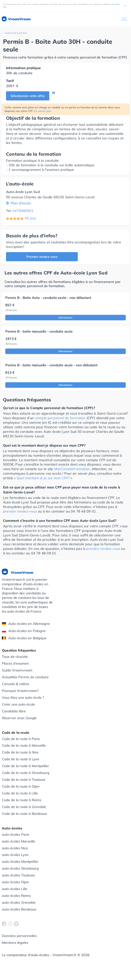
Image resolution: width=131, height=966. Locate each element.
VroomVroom (16, 19)
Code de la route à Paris (21, 739)
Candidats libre (14, 711)
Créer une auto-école (18, 704)
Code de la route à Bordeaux (24, 813)
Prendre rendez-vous (41, 257)
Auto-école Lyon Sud (16, 32)
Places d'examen (15, 663)
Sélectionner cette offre (28, 96)
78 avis (30, 218)
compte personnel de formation (60, 418)
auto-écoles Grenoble (18, 902)
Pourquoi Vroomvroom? (20, 691)
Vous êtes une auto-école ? (23, 697)
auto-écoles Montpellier (20, 861)
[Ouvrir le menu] (124, 19)
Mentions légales (15, 942)
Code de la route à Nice (20, 752)
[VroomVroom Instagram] (10, 923)
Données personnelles (19, 936)
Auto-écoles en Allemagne (26, 623)
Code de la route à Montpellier (25, 766)
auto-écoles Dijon (15, 882)
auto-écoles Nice (15, 848)
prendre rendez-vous (20, 511)
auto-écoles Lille (14, 889)
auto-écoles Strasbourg (20, 868)
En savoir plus (42, 111)
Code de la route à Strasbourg (25, 773)
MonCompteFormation (72, 469)
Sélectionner (65, 317)
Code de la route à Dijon (21, 786)
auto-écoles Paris (15, 834)
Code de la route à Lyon (20, 759)
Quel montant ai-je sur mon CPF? (43, 478)
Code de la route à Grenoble (24, 807)
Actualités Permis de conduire (25, 677)
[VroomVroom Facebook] (4, 923)
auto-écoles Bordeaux (19, 909)
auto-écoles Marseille (18, 841)
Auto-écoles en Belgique (24, 638)
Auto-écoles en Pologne (24, 631)
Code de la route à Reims (21, 800)
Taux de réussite (15, 656)
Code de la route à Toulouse (23, 779)
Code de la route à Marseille (24, 745)
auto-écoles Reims (16, 895)
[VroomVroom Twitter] (16, 923)
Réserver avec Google (19, 718)
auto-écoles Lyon (15, 855)
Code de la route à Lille (20, 793)
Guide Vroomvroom (17, 670)
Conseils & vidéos (15, 684)
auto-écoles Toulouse (18, 875)
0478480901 (23, 211)
